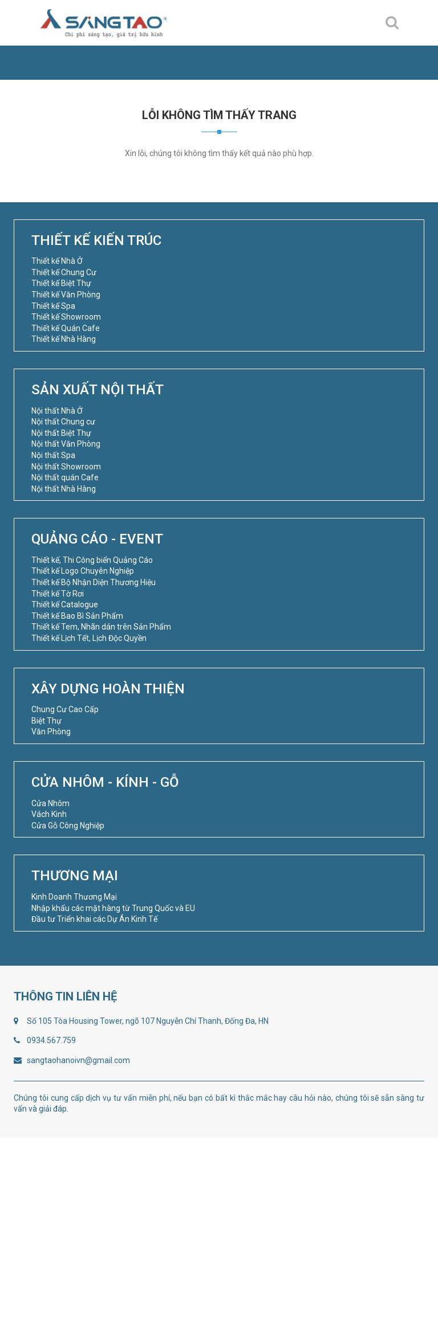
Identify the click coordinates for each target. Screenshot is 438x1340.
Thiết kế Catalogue (64, 604)
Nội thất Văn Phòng (65, 443)
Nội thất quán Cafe (65, 477)
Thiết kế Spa (53, 306)
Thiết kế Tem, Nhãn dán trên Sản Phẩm (101, 626)
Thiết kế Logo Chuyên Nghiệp (82, 570)
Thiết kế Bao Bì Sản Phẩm (77, 615)
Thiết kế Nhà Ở (57, 260)
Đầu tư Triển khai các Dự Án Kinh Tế (94, 919)
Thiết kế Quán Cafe (65, 328)
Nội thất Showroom (66, 466)
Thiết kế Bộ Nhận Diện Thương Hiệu (93, 582)
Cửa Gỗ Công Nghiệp (67, 825)
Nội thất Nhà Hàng (63, 488)
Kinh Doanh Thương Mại (74, 896)
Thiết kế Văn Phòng (65, 294)
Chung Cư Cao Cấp (65, 709)
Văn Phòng (51, 731)
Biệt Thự (46, 720)
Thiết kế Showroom (66, 316)
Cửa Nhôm (50, 803)
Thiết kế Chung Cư (63, 272)
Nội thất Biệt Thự (61, 433)
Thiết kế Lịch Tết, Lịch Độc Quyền (89, 638)
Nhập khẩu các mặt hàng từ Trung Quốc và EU (113, 908)
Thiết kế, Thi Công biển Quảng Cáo (92, 560)
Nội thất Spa (53, 455)
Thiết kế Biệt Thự (61, 283)
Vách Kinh (49, 814)
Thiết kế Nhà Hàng (63, 339)
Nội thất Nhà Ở (57, 410)
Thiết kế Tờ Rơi (57, 593)
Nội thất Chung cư (63, 421)
